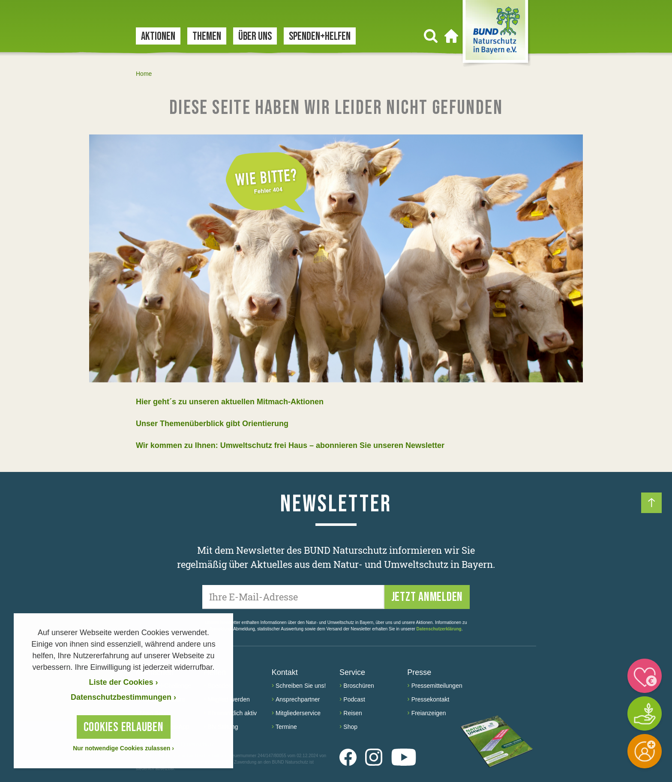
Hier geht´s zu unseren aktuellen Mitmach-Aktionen (230, 401)
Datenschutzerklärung (439, 629)
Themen (206, 36)
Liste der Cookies (123, 682)
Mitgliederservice (298, 713)
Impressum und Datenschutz (175, 744)
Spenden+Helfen (320, 36)
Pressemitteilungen (436, 685)
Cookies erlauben (124, 727)
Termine (286, 726)
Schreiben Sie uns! (301, 685)
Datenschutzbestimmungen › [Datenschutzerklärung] (123, 697)
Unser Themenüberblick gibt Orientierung (212, 423)
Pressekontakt (430, 699)
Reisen (352, 713)
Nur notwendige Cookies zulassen (123, 748)
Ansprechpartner (298, 699)
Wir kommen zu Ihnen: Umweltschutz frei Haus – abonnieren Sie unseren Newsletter (290, 445)
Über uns (255, 36)
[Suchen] (430, 36)
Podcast (354, 699)
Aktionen (158, 36)
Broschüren (358, 685)
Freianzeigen (428, 713)
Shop (350, 726)
